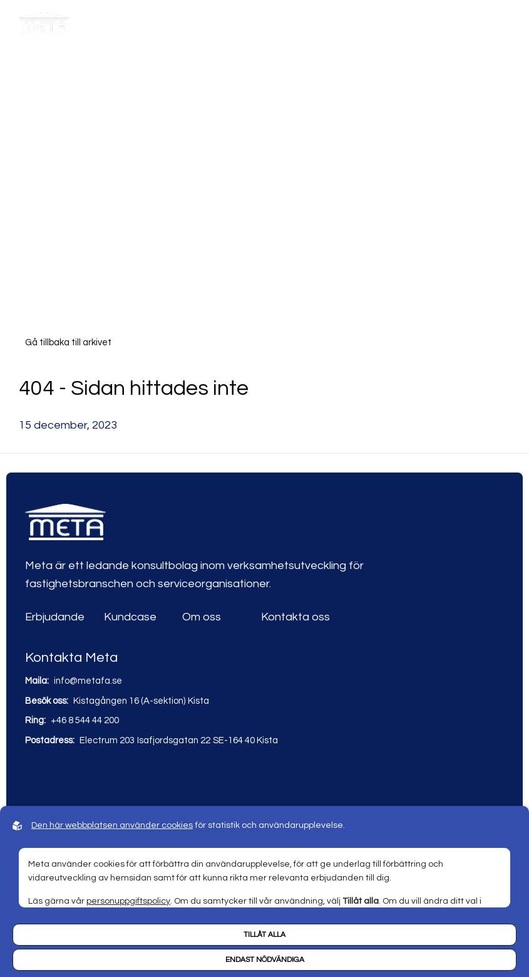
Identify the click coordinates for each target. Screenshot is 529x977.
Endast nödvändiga (264, 960)
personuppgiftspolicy (128, 901)
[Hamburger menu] (502, 26)
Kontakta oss (295, 617)
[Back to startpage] (44, 27)
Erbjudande (55, 617)
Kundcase (130, 617)
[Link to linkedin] (36, 778)
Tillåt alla (264, 935)
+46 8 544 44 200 (85, 720)
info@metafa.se (88, 681)
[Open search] (428, 27)
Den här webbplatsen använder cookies (112, 825)
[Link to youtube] (63, 778)
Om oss (201, 617)
